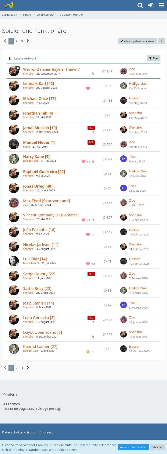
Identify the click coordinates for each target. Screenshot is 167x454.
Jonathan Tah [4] (38, 113)
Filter (154, 58)
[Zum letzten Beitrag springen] (123, 71)
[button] (161, 5)
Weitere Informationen (133, 447)
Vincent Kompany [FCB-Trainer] (51, 214)
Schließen (157, 447)
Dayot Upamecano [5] (42, 332)
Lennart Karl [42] (38, 83)
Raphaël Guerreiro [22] (44, 171)
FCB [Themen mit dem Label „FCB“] (91, 128)
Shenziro (28, 73)
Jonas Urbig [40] (37, 186)
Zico (132, 69)
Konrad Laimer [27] (40, 346)
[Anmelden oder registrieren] (151, 5)
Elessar (134, 98)
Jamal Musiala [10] (40, 127)
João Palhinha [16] (39, 229)
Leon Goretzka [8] (39, 317)
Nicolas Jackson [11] (40, 244)
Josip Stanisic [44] (38, 303)
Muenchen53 (31, 263)
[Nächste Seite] (28, 41)
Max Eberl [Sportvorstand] (46, 200)
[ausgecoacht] (8, 5)
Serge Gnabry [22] (39, 273)
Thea (132, 156)
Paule (26, 146)
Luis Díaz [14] (35, 258)
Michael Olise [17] (39, 98)
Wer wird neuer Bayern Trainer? (51, 69)
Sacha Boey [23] (37, 288)
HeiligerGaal (138, 83)
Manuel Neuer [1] (39, 142)
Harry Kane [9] (36, 156)
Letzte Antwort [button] (25, 58)
